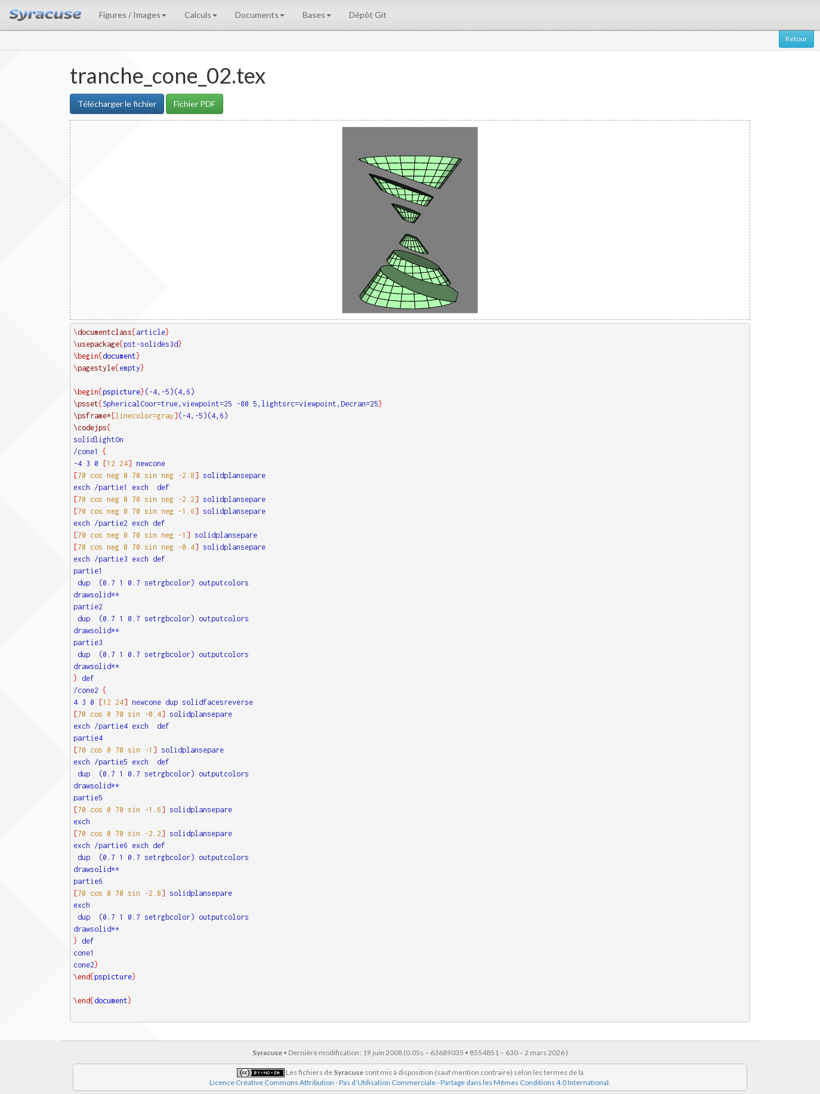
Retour (796, 38)
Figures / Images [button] (133, 15)
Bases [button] (317, 15)
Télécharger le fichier (117, 103)
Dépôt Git (368, 15)
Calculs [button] (200, 15)
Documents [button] (260, 15)
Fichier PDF (194, 103)
